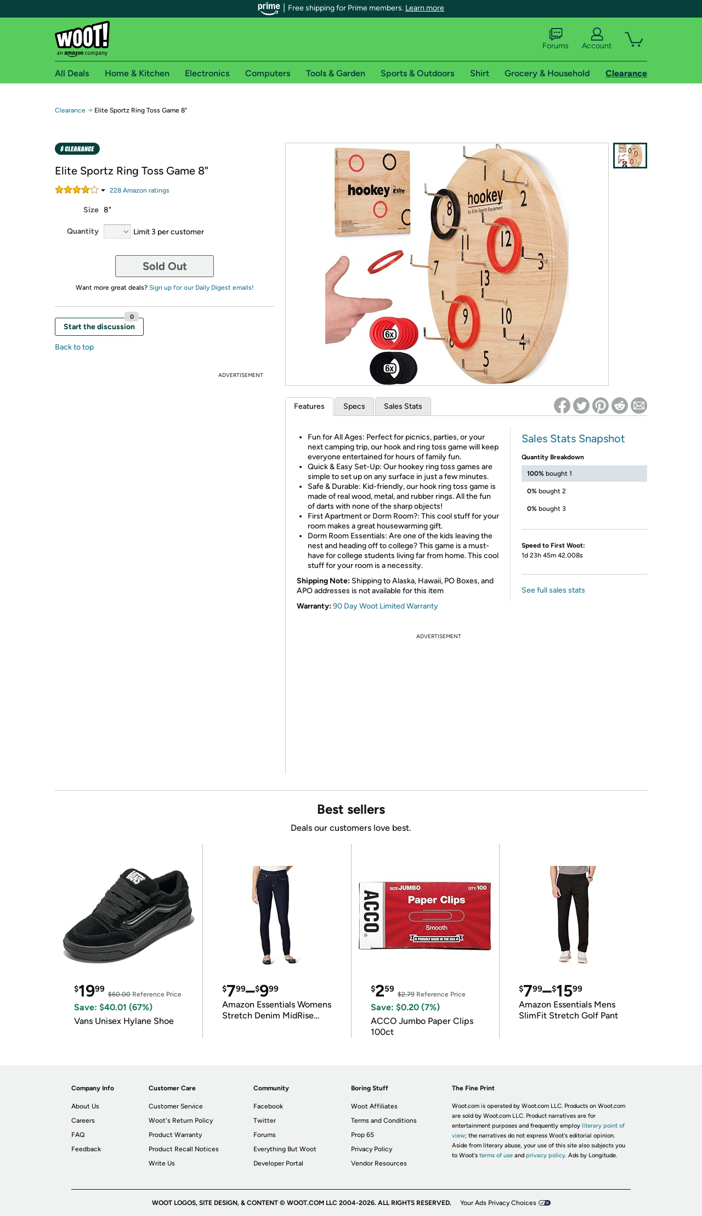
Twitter (264, 1120)
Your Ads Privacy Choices (498, 1203)
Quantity (83, 231)
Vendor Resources (379, 1163)
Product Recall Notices (184, 1149)
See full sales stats (553, 590)
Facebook (268, 1106)
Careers (83, 1120)
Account (597, 38)
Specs (354, 406)
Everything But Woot (284, 1149)
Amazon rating (139, 190)
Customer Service (176, 1106)
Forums (555, 38)
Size (91, 210)
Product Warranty (175, 1135)
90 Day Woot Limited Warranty (385, 606)
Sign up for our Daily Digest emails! (201, 287)
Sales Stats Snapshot (573, 438)
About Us (85, 1106)
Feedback (86, 1149)
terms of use (496, 1155)
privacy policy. (546, 1155)
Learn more (424, 8)
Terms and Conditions (384, 1120)
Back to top (74, 347)
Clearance (70, 110)
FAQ (77, 1135)
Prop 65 (362, 1135)
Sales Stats (403, 406)
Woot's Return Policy (181, 1120)
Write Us (162, 1163)
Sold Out (165, 266)
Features (309, 406)
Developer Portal (278, 1163)
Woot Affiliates (374, 1106)
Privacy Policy (371, 1149)
